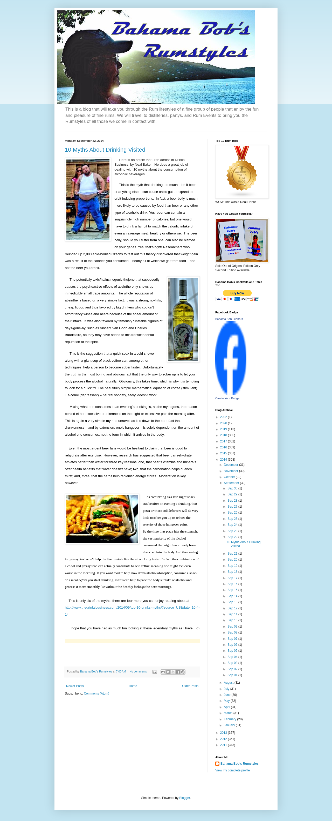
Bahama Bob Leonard (229, 318)
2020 (224, 423)
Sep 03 (232, 663)
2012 (224, 739)
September (232, 483)
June (227, 695)
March (228, 713)
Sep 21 (232, 553)
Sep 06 (232, 645)
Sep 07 (232, 639)
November (231, 471)
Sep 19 (232, 566)
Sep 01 (232, 675)
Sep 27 (232, 506)
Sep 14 (232, 596)
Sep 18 (232, 572)
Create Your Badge (227, 398)
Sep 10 (232, 620)
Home (133, 686)
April (227, 707)
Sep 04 (232, 657)
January (230, 725)
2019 (224, 429)
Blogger (184, 798)
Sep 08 (232, 632)
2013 (224, 733)
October (230, 477)
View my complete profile (232, 770)
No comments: (138, 671)
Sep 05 (232, 650)
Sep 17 (232, 578)
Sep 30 (232, 488)
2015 (224, 453)
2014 (224, 459)
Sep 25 (232, 519)
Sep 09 (232, 626)
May (227, 701)
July (227, 689)
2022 (224, 417)
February (230, 719)
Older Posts (190, 686)
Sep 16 (232, 584)
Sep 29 (232, 494)
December (231, 465)
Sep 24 (232, 525)
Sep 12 (232, 608)
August (229, 682)
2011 (224, 745)
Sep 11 (232, 614)
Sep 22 (232, 537)
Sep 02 (232, 669)
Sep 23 (232, 531)
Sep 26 (232, 512)
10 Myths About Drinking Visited (105, 149)
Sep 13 (232, 602)
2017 (224, 441)
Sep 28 (232, 500)
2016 (224, 447)
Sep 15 (232, 590)
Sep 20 (232, 559)
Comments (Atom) (96, 693)
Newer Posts (75, 686)
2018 (224, 435)
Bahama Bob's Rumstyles (239, 763)
